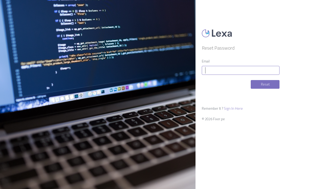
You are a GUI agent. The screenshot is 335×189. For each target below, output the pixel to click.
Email (206, 61)
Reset (265, 84)
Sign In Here (233, 108)
